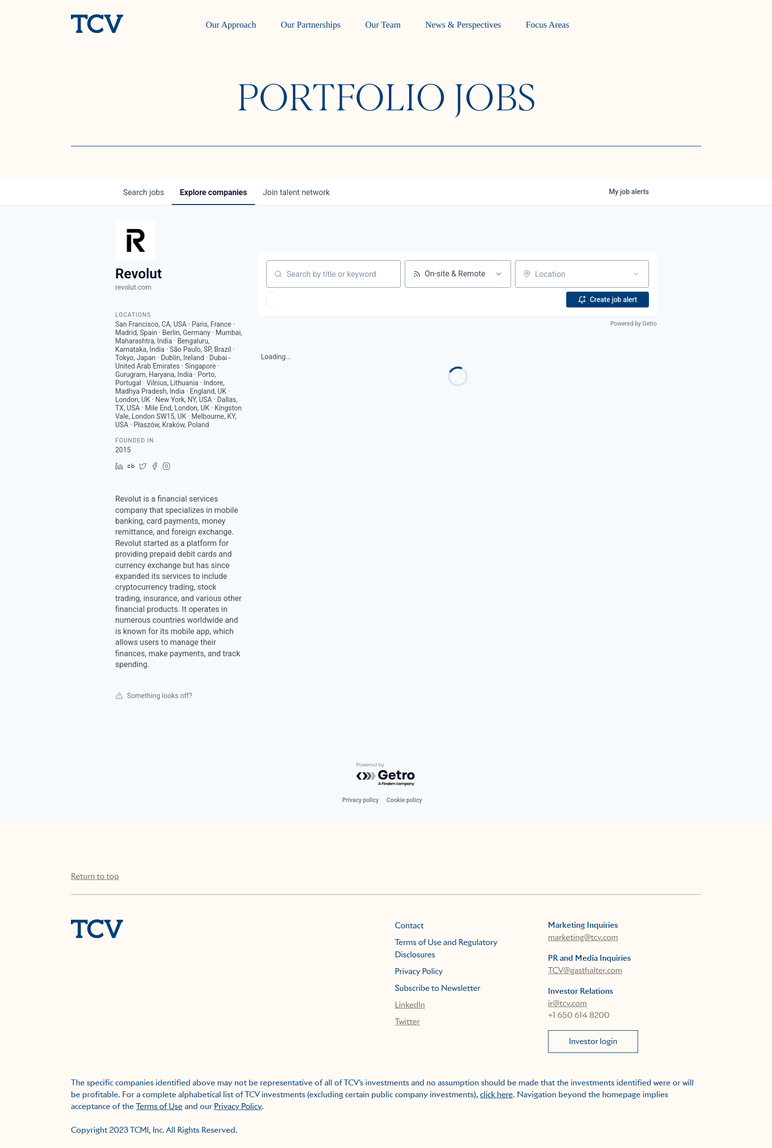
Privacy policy (360, 800)
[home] (97, 24)
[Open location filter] (636, 274)
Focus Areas (548, 25)
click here (496, 1094)
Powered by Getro (634, 323)
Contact (409, 925)
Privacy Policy (419, 971)
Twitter (407, 1021)
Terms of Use (159, 1106)
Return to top (95, 876)
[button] (299, 299)
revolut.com (133, 287)
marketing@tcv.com (583, 937)
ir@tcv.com (567, 1003)
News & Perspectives (463, 25)
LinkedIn (410, 1005)
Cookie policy (404, 800)
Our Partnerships (310, 25)
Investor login (593, 1041)
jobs (143, 192)
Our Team (383, 25)
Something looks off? (153, 696)
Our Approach (231, 25)
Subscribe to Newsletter (438, 988)
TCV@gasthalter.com (585, 970)
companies (213, 192)
